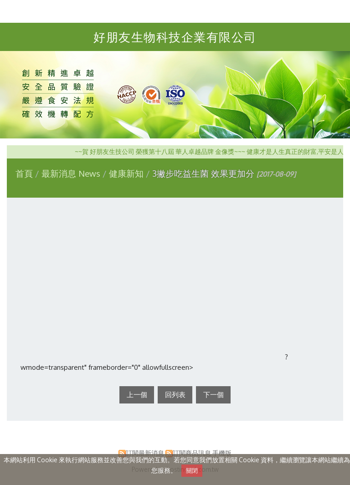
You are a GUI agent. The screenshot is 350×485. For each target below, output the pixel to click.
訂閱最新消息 (145, 453)
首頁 (24, 173)
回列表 (175, 394)
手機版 (222, 453)
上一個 (137, 394)
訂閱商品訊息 (192, 453)
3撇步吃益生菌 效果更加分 (203, 173)
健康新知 (126, 173)
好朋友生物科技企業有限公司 (175, 36)
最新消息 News (72, 173)
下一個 (213, 394)
